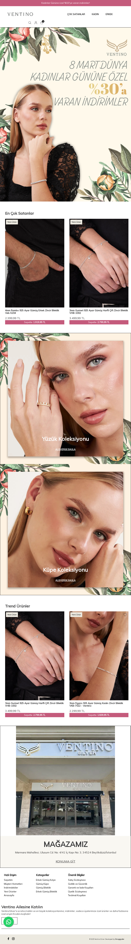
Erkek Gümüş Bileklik (46, 891)
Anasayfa (9, 895)
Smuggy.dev (119, 939)
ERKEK (109, 14)
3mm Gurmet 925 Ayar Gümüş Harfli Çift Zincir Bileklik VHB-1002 (98, 311)
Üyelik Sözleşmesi (77, 891)
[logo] (20, 14)
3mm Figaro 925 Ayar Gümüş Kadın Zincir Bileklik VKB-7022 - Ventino (96, 704)
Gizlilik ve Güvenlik (77, 883)
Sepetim (8, 880)
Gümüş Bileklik (43, 887)
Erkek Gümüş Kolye (46, 880)
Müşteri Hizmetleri (13, 883)
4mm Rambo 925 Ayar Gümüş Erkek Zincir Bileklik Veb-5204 (32, 311)
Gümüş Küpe (42, 883)
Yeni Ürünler (10, 891)
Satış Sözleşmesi (77, 880)
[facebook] (9, 939)
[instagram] (14, 939)
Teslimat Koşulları (77, 895)
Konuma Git (65, 861)
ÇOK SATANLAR (76, 14)
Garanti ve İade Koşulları (80, 887)
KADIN (95, 14)
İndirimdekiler (11, 887)
